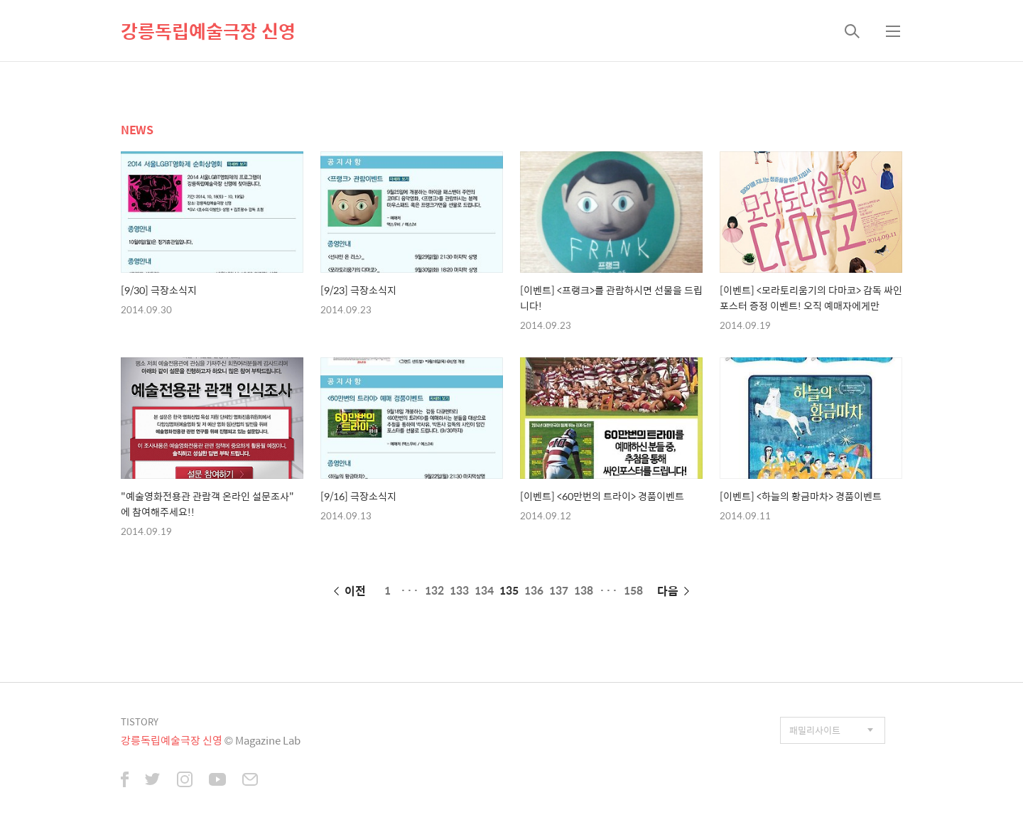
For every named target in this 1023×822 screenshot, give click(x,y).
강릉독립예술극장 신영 (208, 30)
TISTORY (139, 721)
